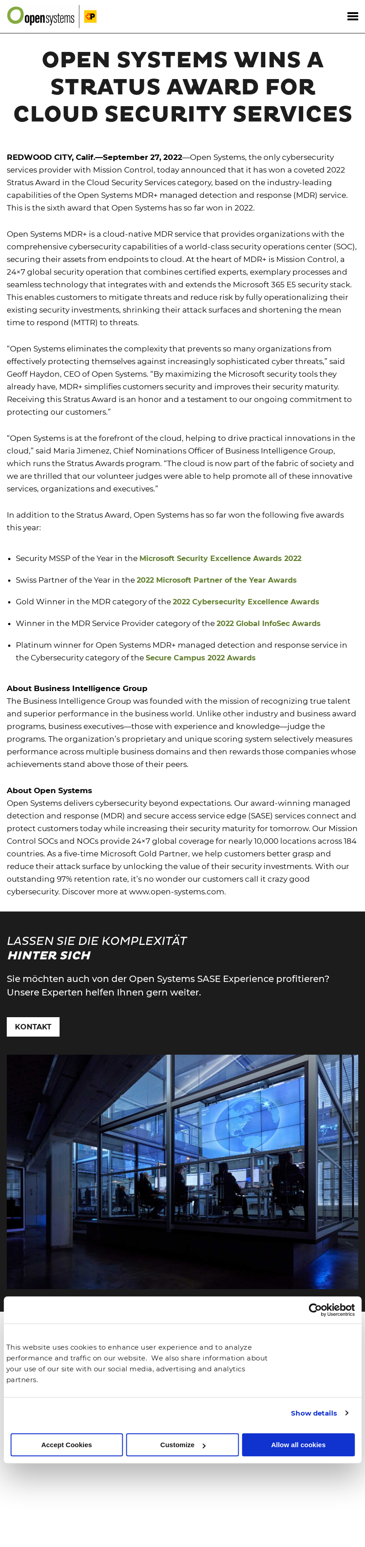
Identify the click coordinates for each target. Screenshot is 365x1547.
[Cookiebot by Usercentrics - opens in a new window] (315, 1310)
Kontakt (33, 1027)
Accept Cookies (66, 1445)
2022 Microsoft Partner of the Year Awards (217, 580)
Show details (314, 1413)
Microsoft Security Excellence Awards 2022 (220, 558)
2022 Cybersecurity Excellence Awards (246, 602)
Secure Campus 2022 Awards (201, 658)
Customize (182, 1445)
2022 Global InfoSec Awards (269, 623)
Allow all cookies (298, 1445)
